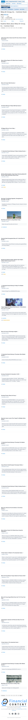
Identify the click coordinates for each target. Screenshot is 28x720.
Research (21, 21)
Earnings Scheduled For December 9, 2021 (10, 374)
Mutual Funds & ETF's (13, 1)
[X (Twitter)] (9, 714)
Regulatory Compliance (7, 320)
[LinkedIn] (15, 714)
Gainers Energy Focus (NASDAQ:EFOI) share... (11, 291)
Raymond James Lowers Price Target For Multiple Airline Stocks (13, 419)
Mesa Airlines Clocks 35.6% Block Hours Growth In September (12, 531)
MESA (6, 15)
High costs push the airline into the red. (10, 224)
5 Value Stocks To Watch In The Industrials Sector (12, 552)
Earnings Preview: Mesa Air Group (9, 395)
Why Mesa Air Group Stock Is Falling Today (10, 683)
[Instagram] (18, 714)
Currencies (13, 3)
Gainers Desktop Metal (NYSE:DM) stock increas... (12, 359)
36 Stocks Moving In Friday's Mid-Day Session (11, 105)
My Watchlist (10, 9)
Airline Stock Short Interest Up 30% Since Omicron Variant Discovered (13, 38)
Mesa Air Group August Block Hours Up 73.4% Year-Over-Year (13, 598)
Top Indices (16, 9)
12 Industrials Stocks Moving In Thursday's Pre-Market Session (13, 443)
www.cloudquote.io (22, 706)
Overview (3, 3)
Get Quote (5, 7)
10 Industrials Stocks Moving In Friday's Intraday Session (13, 486)
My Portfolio (22, 9)
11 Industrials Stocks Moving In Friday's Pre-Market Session (12, 286)
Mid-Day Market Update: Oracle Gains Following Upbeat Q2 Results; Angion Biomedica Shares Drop (13, 174)
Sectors (19, 1)
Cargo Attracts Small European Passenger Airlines (12, 465)
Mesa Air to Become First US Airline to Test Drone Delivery (11, 508)
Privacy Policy (19, 709)
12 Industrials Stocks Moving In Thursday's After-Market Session (13, 355)
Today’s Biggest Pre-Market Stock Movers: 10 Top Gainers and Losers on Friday (13, 307)
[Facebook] (12, 714)
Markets (3, 1)
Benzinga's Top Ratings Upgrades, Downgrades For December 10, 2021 (12, 199)
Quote (4, 21)
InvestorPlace (4, 318)
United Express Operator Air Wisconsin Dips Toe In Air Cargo (12, 620)
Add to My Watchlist (19, 19)
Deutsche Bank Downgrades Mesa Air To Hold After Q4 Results (13, 239)
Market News (8, 3)
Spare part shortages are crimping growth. (10, 687)
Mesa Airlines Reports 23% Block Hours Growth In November (12, 61)
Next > (21, 27)
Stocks (7, 1)
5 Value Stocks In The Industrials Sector (10, 642)
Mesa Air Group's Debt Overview (8, 83)
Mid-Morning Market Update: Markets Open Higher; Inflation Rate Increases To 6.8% (12, 260)
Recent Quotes (4, 9)
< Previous (3, 27)
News (13, 21)
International (19, 3)
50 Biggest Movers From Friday (8, 128)
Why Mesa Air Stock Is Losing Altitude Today (11, 219)
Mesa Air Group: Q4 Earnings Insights (9, 331)
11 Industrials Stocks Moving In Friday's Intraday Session (13, 151)
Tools (23, 1)
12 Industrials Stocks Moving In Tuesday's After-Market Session (13, 664)
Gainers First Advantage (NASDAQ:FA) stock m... (12, 669)
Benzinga (4, 71)
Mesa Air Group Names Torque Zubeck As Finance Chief (13, 575)
